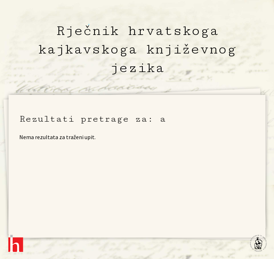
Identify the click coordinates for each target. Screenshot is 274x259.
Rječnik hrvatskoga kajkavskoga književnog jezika (137, 49)
